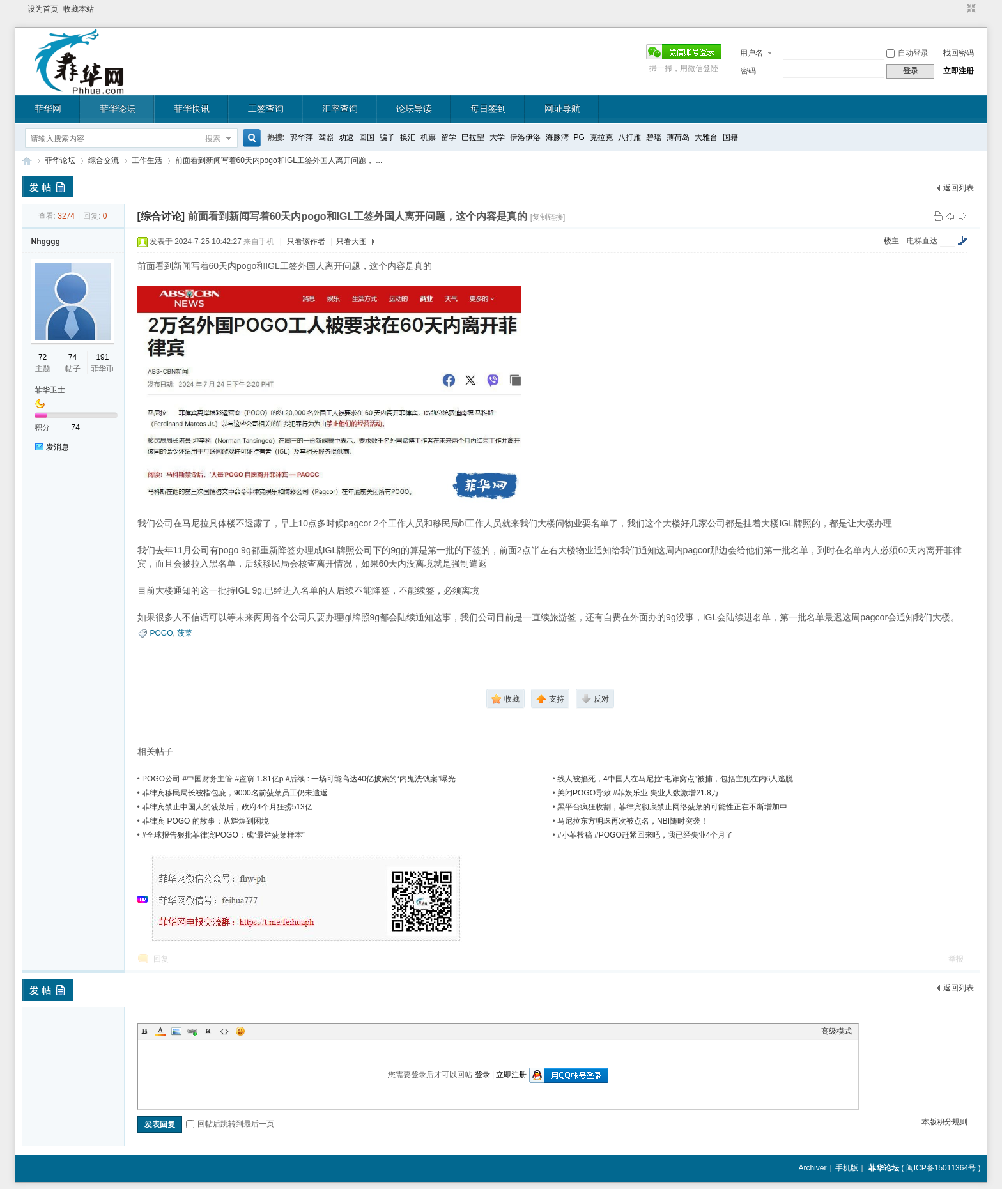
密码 (748, 70)
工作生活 (147, 160)
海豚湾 (557, 137)
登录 (482, 1074)
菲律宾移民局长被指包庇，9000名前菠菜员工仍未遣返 (235, 792)
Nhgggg (45, 241)
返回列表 (958, 187)
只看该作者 (306, 241)
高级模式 (836, 1031)
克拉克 (601, 137)
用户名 (751, 53)
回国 (366, 137)
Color (160, 1031)
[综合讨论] (161, 216)
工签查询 (266, 109)
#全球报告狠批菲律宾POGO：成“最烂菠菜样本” (223, 835)
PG (579, 137)
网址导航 (562, 109)
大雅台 (706, 137)
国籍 (730, 137)
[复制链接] (548, 217)
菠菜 (184, 633)
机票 (428, 137)
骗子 (387, 137)
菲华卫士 (50, 389)
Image (176, 1031)
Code (224, 1031)
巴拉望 (472, 137)
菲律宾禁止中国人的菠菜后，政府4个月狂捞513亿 (227, 806)
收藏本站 (78, 8)
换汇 (407, 137)
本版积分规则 (944, 1121)
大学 (497, 137)
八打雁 (629, 137)
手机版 (846, 1167)
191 (102, 357)
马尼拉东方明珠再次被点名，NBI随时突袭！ (632, 821)
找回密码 (958, 53)
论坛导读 (414, 109)
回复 (161, 959)
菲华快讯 (192, 109)
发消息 (57, 447)
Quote (208, 1031)
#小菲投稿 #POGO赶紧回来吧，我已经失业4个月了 (645, 835)
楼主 (891, 240)
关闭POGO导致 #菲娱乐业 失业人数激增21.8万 (638, 792)
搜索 (212, 138)
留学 (448, 137)
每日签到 (488, 109)
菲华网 (48, 109)
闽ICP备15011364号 (941, 1167)
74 (72, 357)
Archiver (812, 1167)
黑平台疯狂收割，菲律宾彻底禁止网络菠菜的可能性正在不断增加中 (672, 806)
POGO (161, 633)
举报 (956, 959)
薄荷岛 (678, 137)
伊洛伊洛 (525, 137)
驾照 (326, 137)
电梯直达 (922, 240)
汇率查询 (340, 109)
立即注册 (958, 70)
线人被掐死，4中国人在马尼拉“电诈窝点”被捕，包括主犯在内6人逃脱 (675, 778)
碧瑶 (653, 137)
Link (192, 1031)
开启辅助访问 (959, 9)
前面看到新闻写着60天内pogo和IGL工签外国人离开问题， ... (279, 160)
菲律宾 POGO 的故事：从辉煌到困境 (205, 821)
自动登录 (907, 53)
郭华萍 (301, 137)
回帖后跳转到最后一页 (230, 1123)
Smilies (240, 1031)
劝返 (346, 137)
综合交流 (103, 160)
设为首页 (42, 8)
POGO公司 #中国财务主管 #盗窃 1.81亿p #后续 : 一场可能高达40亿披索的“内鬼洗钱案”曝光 (299, 778)
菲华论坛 (117, 109)
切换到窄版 (969, 9)
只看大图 (351, 241)
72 (42, 357)
